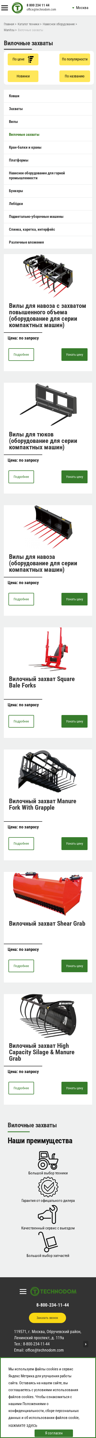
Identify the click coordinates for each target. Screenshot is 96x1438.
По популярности (75, 59)
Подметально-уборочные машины (36, 216)
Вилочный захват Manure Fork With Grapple (42, 804)
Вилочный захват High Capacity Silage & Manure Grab (41, 1052)
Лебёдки (16, 203)
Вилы (13, 121)
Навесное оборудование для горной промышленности (37, 175)
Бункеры (16, 191)
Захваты (16, 108)
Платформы (18, 160)
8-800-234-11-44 (52, 1305)
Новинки (23, 76)
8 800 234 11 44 (38, 5)
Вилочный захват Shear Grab (47, 923)
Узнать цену (74, 354)
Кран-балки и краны (25, 147)
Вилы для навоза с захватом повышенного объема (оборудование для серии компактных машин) (47, 315)
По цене (23, 59)
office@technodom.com (41, 9)
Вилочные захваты (24, 134)
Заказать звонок (47, 1318)
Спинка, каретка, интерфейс (32, 229)
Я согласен (54, 1433)
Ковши (14, 96)
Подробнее (21, 354)
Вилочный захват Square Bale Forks (42, 682)
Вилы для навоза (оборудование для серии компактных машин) (43, 563)
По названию (74, 76)
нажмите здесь (22, 1425)
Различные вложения (26, 242)
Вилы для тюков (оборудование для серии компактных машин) (43, 441)
